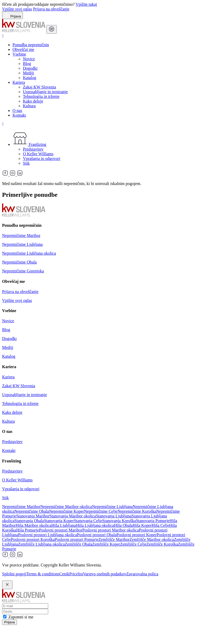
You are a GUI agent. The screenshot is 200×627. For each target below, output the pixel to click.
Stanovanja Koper (59, 520)
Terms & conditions (42, 574)
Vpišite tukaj (86, 4)
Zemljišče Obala (78, 544)
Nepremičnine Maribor (21, 235)
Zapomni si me (20, 617)
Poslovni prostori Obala (97, 535)
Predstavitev (33, 149)
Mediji (28, 73)
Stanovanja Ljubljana (113, 516)
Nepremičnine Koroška (136, 511)
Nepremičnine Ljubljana (22, 244)
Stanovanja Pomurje (153, 520)
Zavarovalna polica (142, 574)
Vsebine (19, 54)
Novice (29, 59)
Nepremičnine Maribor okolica (66, 506)
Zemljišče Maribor (114, 539)
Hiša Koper (142, 525)
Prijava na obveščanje (51, 9)
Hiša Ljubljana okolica (95, 525)
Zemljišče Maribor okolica (151, 539)
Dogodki (30, 68)
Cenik (64, 574)
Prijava (9, 622)
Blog (27, 63)
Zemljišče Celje (133, 544)
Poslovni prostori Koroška (33, 539)
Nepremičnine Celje (100, 511)
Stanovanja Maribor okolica (72, 516)
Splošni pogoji (14, 574)
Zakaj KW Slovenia (39, 87)
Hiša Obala (123, 525)
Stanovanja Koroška (119, 520)
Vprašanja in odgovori (41, 158)
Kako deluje (33, 101)
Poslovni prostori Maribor (60, 530)
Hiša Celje (160, 525)
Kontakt (19, 115)
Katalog (29, 77)
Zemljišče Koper (106, 544)
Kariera (18, 82)
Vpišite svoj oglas (17, 9)
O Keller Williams (38, 154)
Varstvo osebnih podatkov (104, 574)
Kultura (29, 106)
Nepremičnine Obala (19, 262)
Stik (26, 163)
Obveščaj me (23, 49)
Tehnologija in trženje (41, 96)
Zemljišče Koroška (162, 544)
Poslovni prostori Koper (137, 535)
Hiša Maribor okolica (33, 525)
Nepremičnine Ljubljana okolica (29, 253)
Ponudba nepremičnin (30, 45)
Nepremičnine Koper (66, 511)
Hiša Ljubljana (63, 525)
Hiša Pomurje (27, 530)
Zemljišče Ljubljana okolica (41, 544)
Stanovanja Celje (88, 520)
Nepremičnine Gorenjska (23, 271)
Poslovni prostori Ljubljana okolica (47, 535)
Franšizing (29, 144)
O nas (17, 110)
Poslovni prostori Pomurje (76, 539)
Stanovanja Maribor (32, 516)
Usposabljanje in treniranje (45, 91)
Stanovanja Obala (29, 520)
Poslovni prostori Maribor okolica (110, 530)
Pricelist (76, 574)
